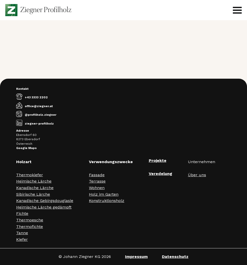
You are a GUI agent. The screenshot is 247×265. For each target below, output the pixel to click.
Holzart (24, 161)
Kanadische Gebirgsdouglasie (44, 200)
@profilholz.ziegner (36, 114)
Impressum (136, 256)
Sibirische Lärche (33, 194)
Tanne (22, 232)
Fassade (97, 174)
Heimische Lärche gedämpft (43, 207)
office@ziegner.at (34, 106)
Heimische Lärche (34, 181)
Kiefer (22, 239)
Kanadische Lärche (35, 187)
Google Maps (26, 148)
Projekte (157, 160)
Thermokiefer (29, 174)
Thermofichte (29, 226)
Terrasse (97, 181)
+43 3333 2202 (32, 97)
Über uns (197, 174)
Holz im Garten (103, 194)
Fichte (22, 213)
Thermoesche (29, 220)
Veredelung (160, 173)
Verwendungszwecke (111, 161)
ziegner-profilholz (35, 123)
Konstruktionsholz (106, 200)
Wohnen (97, 187)
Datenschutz (175, 256)
